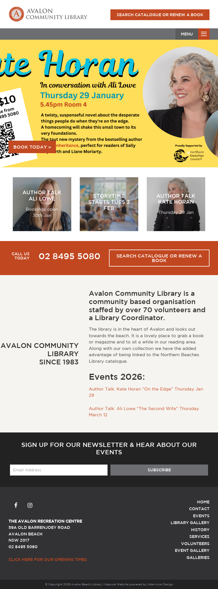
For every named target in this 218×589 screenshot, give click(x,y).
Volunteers (195, 543)
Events (201, 516)
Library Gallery (190, 522)
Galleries (197, 557)
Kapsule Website (116, 584)
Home (203, 502)
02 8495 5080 (69, 256)
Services (199, 536)
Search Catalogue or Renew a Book (160, 14)
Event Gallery (192, 550)
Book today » (32, 146)
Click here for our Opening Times (48, 559)
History (200, 529)
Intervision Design (160, 584)
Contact (199, 508)
